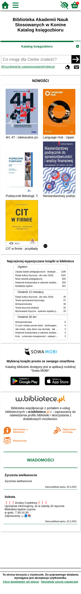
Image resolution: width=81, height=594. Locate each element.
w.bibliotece (38, 412)
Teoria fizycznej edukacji (27, 308)
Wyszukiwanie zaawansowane (22, 66)
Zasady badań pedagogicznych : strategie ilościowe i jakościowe (46, 272)
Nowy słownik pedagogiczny (29, 279)
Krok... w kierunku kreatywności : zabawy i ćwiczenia (40, 336)
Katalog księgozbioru (37, 46)
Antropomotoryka (23, 304)
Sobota (10, 497)
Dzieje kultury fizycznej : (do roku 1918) (34, 275)
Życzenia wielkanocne (21, 475)
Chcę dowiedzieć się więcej (21, 581)
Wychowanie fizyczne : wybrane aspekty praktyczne (40, 311)
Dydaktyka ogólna (24, 286)
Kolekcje (49, 66)
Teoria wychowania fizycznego (30, 300)
